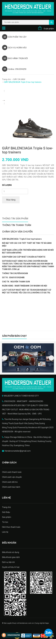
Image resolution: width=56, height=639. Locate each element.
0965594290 (13, 635)
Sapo (47, 623)
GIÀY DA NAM (19, 79)
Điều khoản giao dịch (11, 557)
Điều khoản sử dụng (10, 552)
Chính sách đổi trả (10, 482)
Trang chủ (6, 79)
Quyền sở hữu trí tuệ (10, 567)
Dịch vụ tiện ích (8, 562)
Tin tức (5, 522)
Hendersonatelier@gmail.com (18, 451)
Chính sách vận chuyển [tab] (17, 231)
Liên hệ (5, 532)
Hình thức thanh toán (11, 527)
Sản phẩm (6, 517)
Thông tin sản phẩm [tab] (15, 218)
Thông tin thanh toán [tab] (16, 225)
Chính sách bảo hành (11, 487)
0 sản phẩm (49, 29)
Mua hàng (10, 199)
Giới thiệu (6, 512)
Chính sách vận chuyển (12, 477)
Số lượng (7, 185)
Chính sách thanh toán (12, 472)
